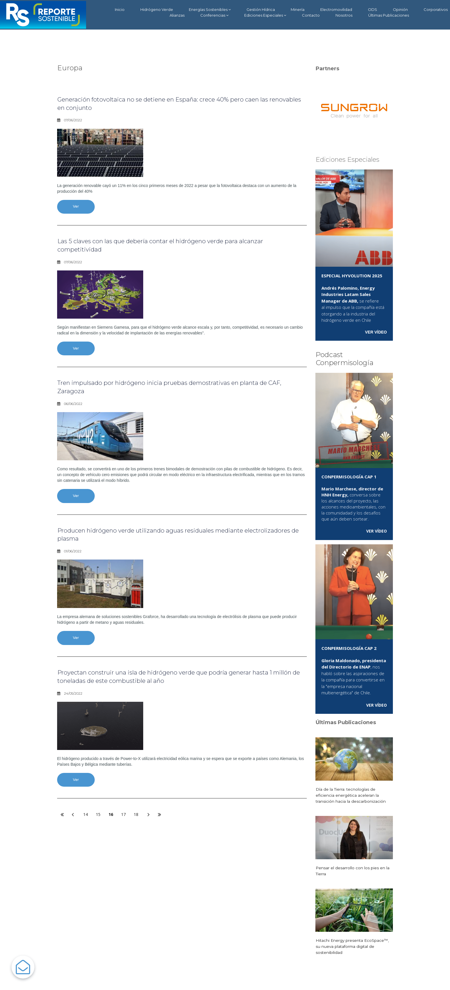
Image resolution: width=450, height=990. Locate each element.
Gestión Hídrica (261, 9)
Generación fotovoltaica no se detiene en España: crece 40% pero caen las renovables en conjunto (181, 103)
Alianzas (177, 15)
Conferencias (214, 15)
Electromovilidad (336, 9)
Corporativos (436, 9)
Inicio (120, 9)
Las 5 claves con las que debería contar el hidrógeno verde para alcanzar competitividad (179, 246)
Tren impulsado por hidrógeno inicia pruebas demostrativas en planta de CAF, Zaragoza (181, 389)
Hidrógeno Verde (156, 9)
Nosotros (343, 15)
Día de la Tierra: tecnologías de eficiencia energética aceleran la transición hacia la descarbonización (351, 795)
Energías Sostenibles (210, 9)
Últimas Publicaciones (388, 15)
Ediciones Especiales (265, 15)
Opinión (400, 9)
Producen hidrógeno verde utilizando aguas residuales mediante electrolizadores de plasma (167, 537)
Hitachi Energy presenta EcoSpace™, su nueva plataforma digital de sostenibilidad (353, 946)
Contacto (311, 15)
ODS (372, 9)
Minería (297, 9)
